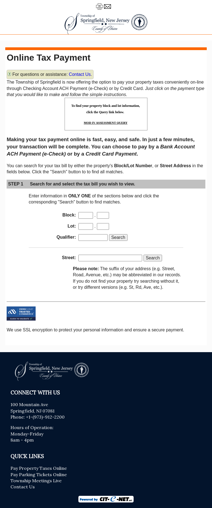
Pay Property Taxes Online (38, 468)
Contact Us (80, 74)
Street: (69, 257)
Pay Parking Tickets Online (38, 474)
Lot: (72, 226)
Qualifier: (66, 237)
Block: (69, 215)
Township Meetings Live (36, 480)
